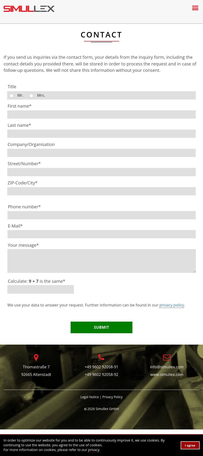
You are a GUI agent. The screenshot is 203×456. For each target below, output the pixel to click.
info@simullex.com (167, 366)
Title (12, 86)
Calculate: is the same (36, 281)
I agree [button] (190, 445)
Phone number (24, 207)
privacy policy (171, 305)
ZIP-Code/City (23, 183)
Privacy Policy (112, 397)
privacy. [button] (94, 449)
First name (20, 106)
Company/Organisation (31, 144)
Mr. (20, 95)
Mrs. (41, 95)
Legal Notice (90, 397)
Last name (19, 125)
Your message (23, 245)
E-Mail (15, 226)
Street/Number (24, 163)
